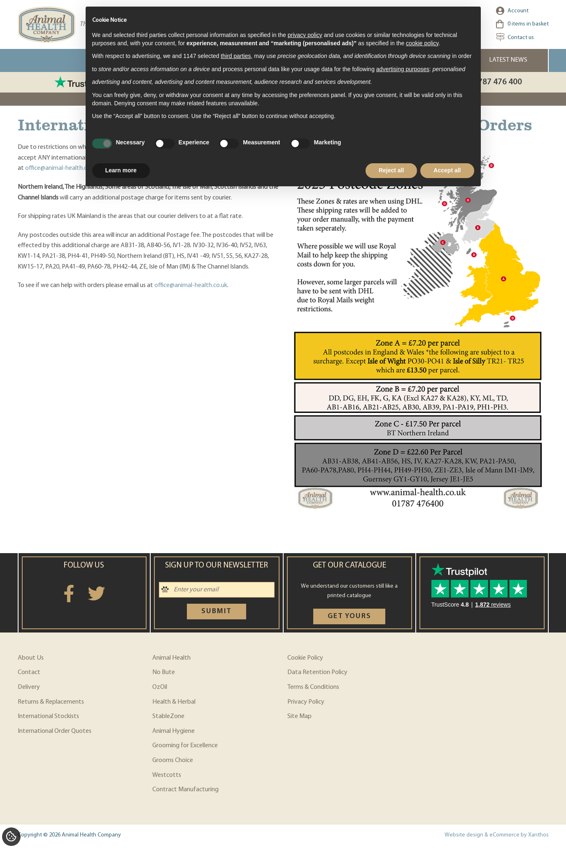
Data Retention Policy (317, 672)
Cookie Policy (305, 658)
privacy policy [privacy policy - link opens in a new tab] (305, 35)
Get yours (349, 616)
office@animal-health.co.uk (61, 168)
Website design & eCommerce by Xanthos (497, 835)
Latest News (508, 60)
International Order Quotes (54, 731)
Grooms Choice (172, 760)
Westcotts (166, 775)
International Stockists (48, 716)
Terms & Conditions (313, 687)
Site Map (299, 716)
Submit (216, 611)
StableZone (168, 716)
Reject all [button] (391, 170)
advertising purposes (402, 69)
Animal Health (171, 658)
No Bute (163, 672)
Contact (29, 672)
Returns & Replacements (51, 702)
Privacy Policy (305, 702)
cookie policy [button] (422, 43)
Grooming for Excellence (185, 745)
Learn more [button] (121, 170)
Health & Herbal (174, 702)
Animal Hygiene (173, 731)
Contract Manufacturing (185, 789)
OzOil (159, 687)
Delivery (29, 687)
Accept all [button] (447, 170)
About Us (31, 658)
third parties (236, 56)
